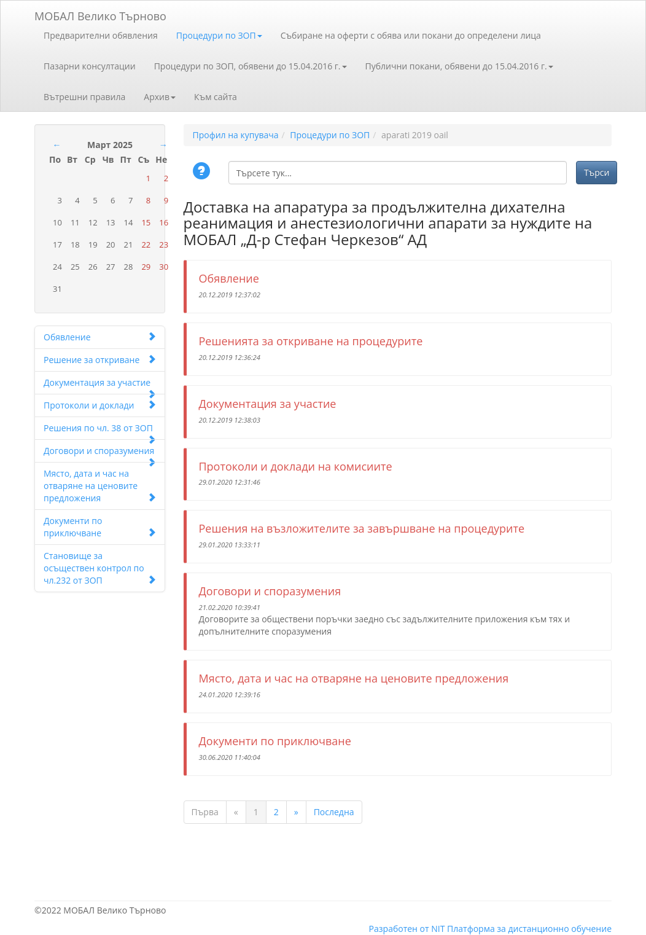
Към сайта (215, 97)
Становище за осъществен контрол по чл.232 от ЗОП (100, 568)
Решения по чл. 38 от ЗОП (100, 431)
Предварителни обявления (101, 35)
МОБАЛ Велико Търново (100, 14)
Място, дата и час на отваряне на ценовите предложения (100, 486)
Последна (334, 812)
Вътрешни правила (84, 97)
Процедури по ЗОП (219, 35)
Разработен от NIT (407, 928)
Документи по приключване (100, 527)
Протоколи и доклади (100, 405)
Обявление (100, 337)
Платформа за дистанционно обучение (529, 928)
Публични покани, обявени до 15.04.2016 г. (459, 66)
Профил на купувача (236, 135)
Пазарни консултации (90, 66)
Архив (160, 97)
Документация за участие (100, 385)
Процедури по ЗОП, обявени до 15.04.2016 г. (250, 66)
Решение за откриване (100, 360)
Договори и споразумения (100, 454)
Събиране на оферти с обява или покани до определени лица (411, 35)
